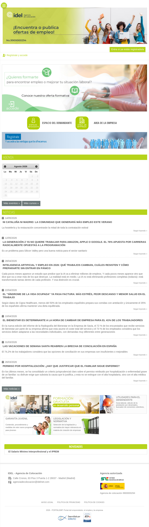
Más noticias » (12, 388)
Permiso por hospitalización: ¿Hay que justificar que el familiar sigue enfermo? (61, 366)
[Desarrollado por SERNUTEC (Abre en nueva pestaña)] (73, 519)
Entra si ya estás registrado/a (127, 49)
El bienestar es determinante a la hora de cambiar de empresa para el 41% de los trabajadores (73, 320)
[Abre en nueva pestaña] (27, 413)
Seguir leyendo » (140, 231)
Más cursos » (31, 203)
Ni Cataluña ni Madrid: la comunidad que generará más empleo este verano (57, 222)
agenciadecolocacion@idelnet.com (31, 482)
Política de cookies (94, 502)
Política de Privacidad (68, 502)
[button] (4, 5)
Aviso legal (47, 502)
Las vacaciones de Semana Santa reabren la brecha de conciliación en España (60, 346)
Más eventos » (12, 203)
